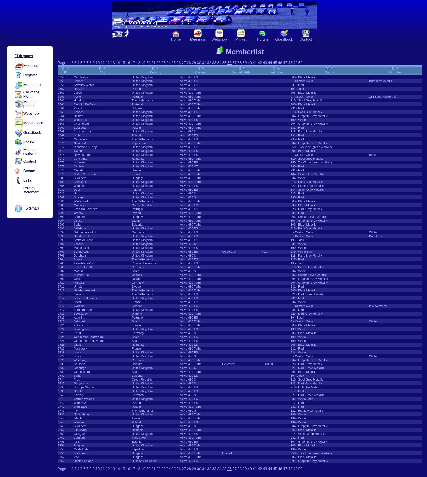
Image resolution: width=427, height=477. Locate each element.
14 (118, 63)
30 (199, 63)
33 (214, 63)
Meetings (197, 39)
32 (209, 63)
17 (133, 63)
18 (138, 63)
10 (98, 63)
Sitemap (32, 208)
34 (219, 63)
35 (224, 63)
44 (270, 63)
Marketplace (33, 123)
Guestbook (284, 39)
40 (250, 63)
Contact (305, 39)
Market (241, 39)
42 (260, 63)
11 (103, 63)
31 (204, 63)
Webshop (219, 39)
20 (148, 63)
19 (143, 63)
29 (194, 63)
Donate (29, 171)
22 (159, 63)
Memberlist (32, 85)
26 (179, 63)
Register (30, 75)
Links (27, 180)
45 (275, 63)
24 (169, 63)
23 (164, 63)
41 (255, 63)
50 (300, 63)
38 (240, 63)
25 (174, 63)
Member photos (30, 104)
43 (265, 63)
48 (290, 63)
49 (295, 63)
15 (123, 63)
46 (280, 63)
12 (108, 63)
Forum (262, 39)
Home (176, 39)
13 (113, 63)
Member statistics (30, 152)
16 (128, 63)
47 (285, 63)
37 (234, 63)
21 (153, 63)
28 (189, 63)
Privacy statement (31, 190)
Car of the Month (31, 94)
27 (184, 63)
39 (245, 63)
